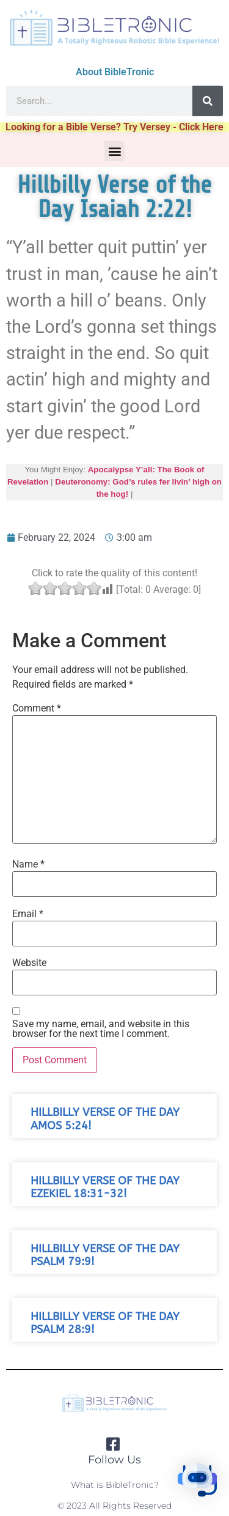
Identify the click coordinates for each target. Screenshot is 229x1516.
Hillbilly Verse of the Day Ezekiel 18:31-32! (105, 1187)
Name (28, 864)
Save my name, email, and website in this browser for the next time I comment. (100, 1029)
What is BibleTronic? (115, 1484)
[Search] (207, 101)
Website (29, 963)
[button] (114, 151)
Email (27, 914)
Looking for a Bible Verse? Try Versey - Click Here (114, 127)
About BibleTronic (115, 72)
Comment (36, 708)
